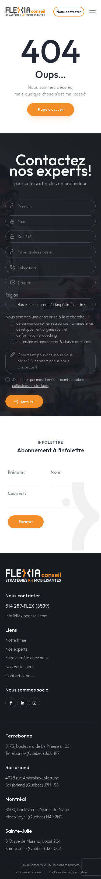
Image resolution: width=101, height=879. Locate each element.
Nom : (56, 472)
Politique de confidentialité (68, 872)
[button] (92, 11)
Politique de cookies (27, 872)
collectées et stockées (30, 386)
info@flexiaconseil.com (26, 615)
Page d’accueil (50, 109)
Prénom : (16, 472)
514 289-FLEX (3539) (27, 606)
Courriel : (17, 493)
